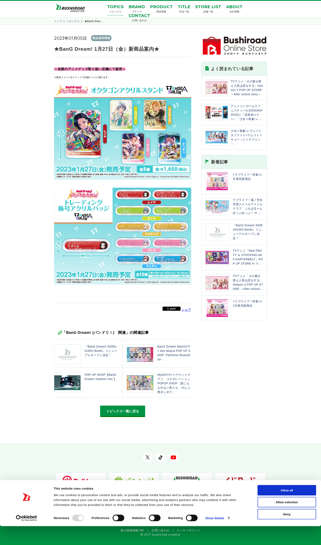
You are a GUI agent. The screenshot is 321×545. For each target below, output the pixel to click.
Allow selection (287, 521)
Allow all (287, 509)
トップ (58, 21)
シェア (186, 309)
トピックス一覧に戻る (122, 411)
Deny (287, 533)
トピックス (73, 21)
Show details (214, 537)
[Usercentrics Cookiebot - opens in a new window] (26, 537)
